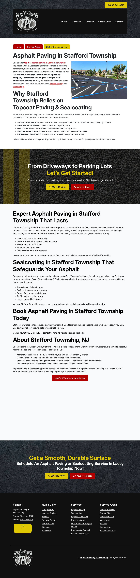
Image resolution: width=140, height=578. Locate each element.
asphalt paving (56, 83)
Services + (78, 21)
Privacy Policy (48, 520)
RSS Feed (46, 530)
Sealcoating (76, 513)
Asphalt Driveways (79, 516)
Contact (119, 21)
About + (65, 21)
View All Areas (108, 530)
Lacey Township (107, 509)
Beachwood (105, 527)
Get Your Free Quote (82, 476)
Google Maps (48, 509)
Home (18, 47)
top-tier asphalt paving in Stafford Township (44, 62)
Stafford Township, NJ (56, 47)
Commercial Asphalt (80, 530)
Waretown (104, 520)
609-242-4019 (116, 5)
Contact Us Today (82, 187)
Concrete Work (78, 520)
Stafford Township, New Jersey (70, 378)
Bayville (103, 523)
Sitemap (46, 527)
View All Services (80, 533)
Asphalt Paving (78, 509)
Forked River (106, 513)
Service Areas (33, 47)
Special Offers (104, 21)
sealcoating (18, 86)
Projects (90, 21)
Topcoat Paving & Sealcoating (94, 557)
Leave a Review (49, 513)
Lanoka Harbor (107, 516)
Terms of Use (48, 523)
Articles (45, 516)
